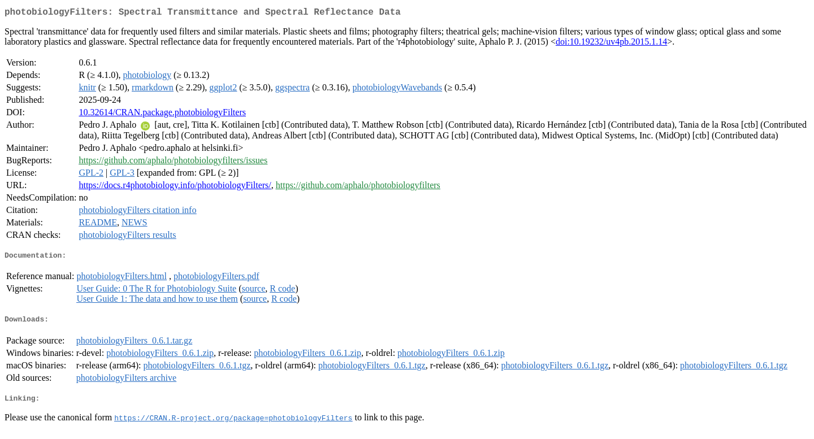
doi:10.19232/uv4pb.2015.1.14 (611, 44)
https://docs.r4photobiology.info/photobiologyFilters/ (175, 187)
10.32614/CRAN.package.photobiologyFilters (162, 114)
